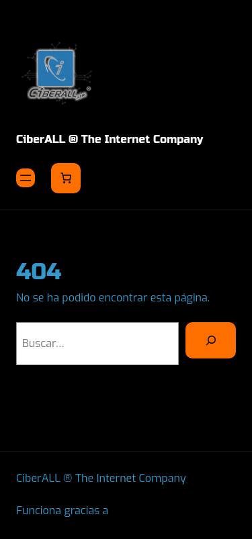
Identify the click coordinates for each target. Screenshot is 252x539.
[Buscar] (210, 340)
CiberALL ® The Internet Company (109, 139)
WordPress (139, 510)
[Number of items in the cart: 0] (66, 178)
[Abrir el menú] (25, 177)
